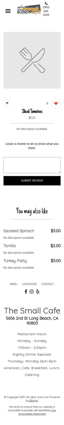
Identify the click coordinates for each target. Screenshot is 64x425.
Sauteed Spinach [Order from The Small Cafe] (18, 230)
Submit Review (32, 180)
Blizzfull (33, 400)
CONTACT (48, 284)
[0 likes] (55, 104)
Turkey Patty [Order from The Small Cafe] (15, 260)
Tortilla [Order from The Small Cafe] (9, 245)
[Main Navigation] (8, 11)
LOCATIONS (29, 284)
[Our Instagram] (32, 292)
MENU (13, 284)
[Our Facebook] (26, 292)
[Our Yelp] (37, 292)
